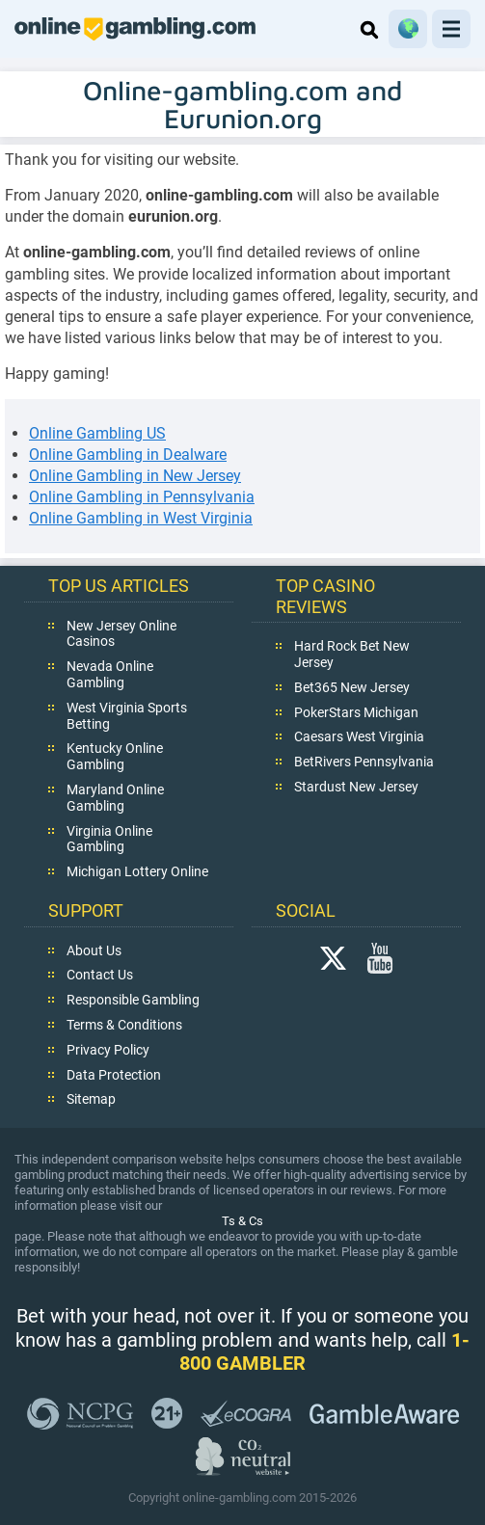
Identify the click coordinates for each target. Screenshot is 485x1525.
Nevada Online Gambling (110, 675)
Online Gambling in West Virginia (141, 518)
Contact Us (100, 975)
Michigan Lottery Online (137, 871)
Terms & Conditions (124, 1024)
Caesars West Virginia (359, 737)
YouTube (379, 958)
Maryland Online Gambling (115, 798)
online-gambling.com (135, 28)
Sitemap (91, 1100)
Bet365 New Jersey (352, 687)
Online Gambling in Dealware (128, 454)
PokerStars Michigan (356, 712)
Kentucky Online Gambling (115, 757)
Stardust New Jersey (356, 786)
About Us (94, 950)
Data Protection (114, 1075)
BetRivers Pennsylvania (364, 761)
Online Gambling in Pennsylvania (142, 497)
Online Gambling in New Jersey (135, 476)
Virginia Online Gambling (109, 839)
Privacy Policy (108, 1049)
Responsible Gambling (133, 999)
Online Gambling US (97, 433)
